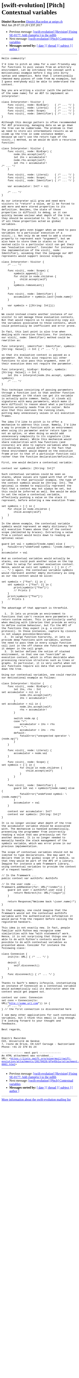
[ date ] (41, 45)
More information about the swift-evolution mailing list (36, 1280)
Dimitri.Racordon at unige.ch (44, 21)
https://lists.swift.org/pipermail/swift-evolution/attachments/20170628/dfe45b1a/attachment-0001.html (40, 1241)
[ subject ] (65, 45)
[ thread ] (52, 45)
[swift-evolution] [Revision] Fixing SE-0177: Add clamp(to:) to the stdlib (43, 33)
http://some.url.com (23, 1175)
